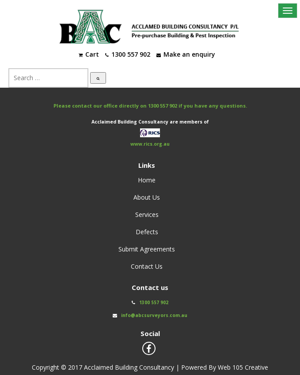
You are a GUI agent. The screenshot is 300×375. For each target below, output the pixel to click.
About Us (146, 197)
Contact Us (147, 266)
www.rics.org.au (150, 144)
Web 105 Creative (243, 367)
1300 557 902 (162, 105)
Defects (147, 232)
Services (147, 214)
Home (147, 180)
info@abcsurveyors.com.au (154, 315)
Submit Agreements (146, 249)
